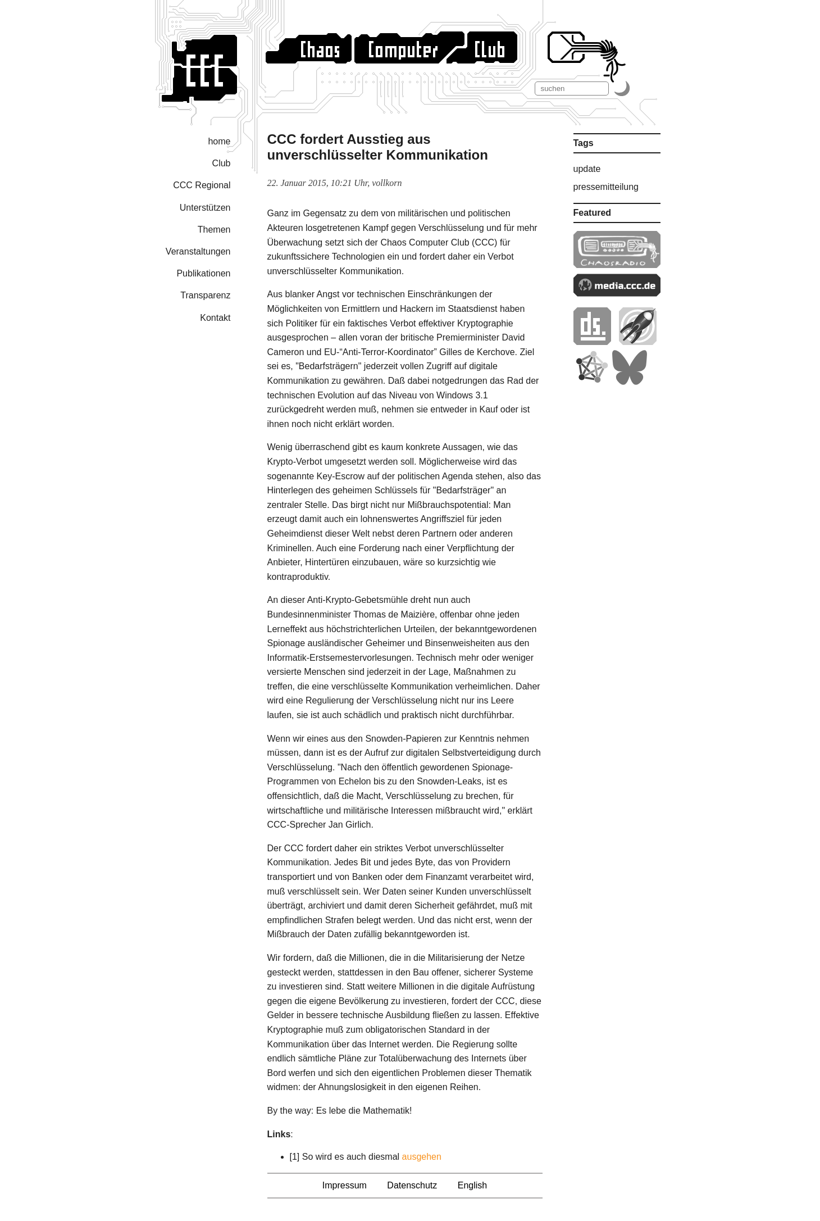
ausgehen (421, 1156)
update (587, 169)
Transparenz (205, 295)
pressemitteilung (606, 187)
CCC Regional (201, 185)
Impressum (344, 1185)
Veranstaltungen (198, 251)
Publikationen (203, 273)
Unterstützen (205, 207)
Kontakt (215, 318)
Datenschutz (412, 1185)
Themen (214, 229)
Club (221, 163)
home (219, 141)
